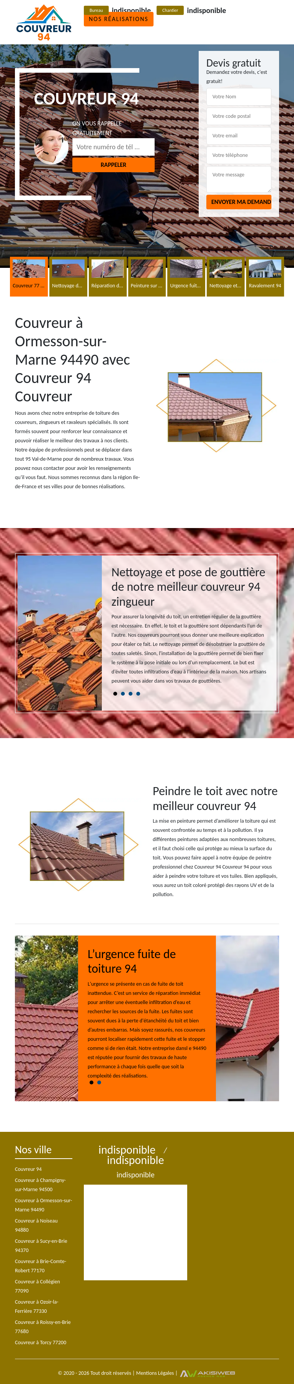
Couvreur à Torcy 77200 (40, 1342)
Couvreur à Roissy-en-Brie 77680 (43, 1327)
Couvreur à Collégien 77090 (37, 1286)
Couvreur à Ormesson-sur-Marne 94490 (43, 1205)
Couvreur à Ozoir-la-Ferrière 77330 (36, 1306)
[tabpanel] (189, 628)
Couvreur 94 (28, 1169)
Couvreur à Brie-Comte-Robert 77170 (40, 1266)
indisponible (131, 10)
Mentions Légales (155, 1373)
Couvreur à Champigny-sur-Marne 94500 (40, 1185)
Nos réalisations (119, 19)
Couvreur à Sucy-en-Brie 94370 (41, 1246)
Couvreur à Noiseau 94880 (36, 1225)
